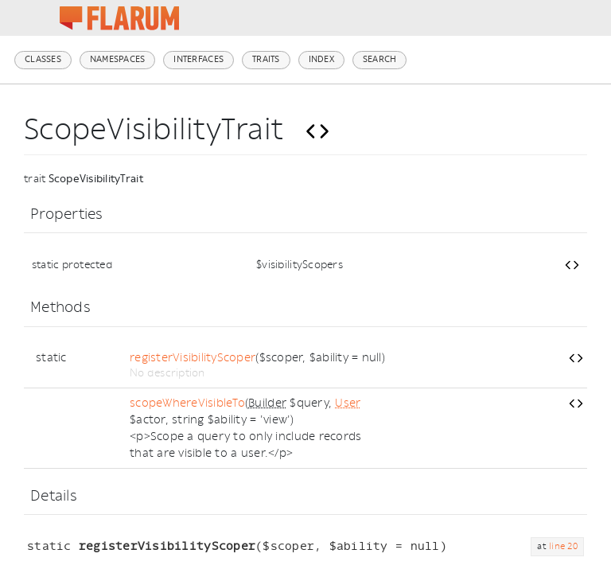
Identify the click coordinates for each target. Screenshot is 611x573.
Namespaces (118, 59)
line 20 (563, 546)
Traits (266, 59)
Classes (43, 59)
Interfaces (198, 59)
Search (380, 59)
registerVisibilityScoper (192, 357)
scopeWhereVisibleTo (187, 403)
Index (321, 59)
